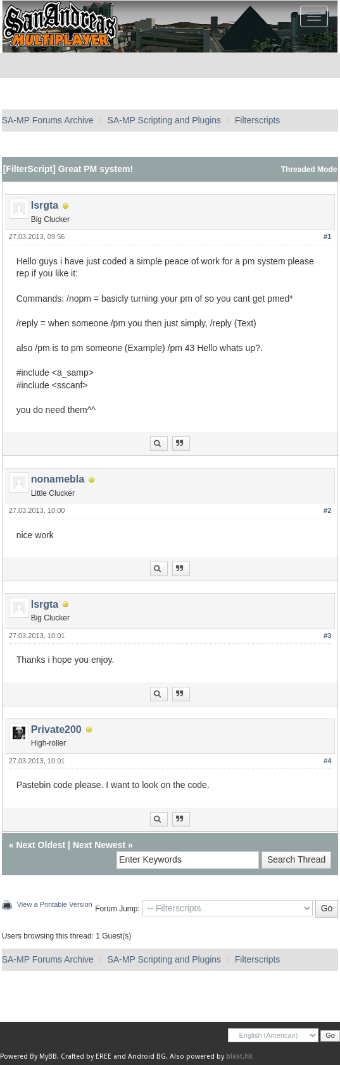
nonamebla (57, 479)
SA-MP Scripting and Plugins (165, 120)
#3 (327, 635)
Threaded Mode (309, 169)
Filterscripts (257, 120)
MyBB (48, 1056)
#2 (327, 510)
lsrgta (45, 205)
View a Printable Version (54, 904)
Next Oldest (40, 845)
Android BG (147, 1056)
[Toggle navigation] (314, 16)
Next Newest (99, 845)
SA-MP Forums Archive (48, 120)
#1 (327, 236)
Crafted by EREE (86, 1056)
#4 (327, 761)
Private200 (56, 729)
